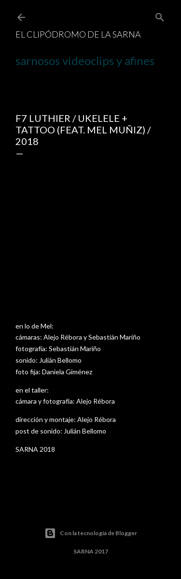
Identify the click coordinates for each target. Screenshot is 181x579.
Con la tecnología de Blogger (90, 533)
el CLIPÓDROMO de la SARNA (78, 34)
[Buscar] (160, 15)
